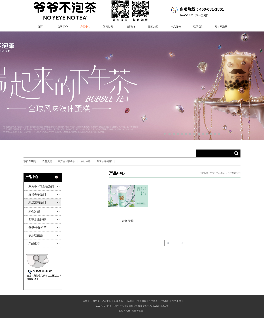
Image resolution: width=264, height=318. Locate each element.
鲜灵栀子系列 (43, 194)
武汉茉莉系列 (43, 202)
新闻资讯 (108, 26)
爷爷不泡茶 (221, 26)
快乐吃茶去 (43, 235)
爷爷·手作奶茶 (43, 227)
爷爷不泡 (176, 301)
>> (182, 243)
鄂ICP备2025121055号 (157, 306)
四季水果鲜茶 (104, 161)
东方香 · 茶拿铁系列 (43, 186)
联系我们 (198, 26)
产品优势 (176, 26)
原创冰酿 (85, 161)
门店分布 (130, 26)
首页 (40, 26)
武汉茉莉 (128, 220)
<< (167, 243)
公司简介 (63, 26)
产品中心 (85, 26)
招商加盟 (153, 26)
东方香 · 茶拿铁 (66, 161)
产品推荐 (43, 243)
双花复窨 (47, 161)
